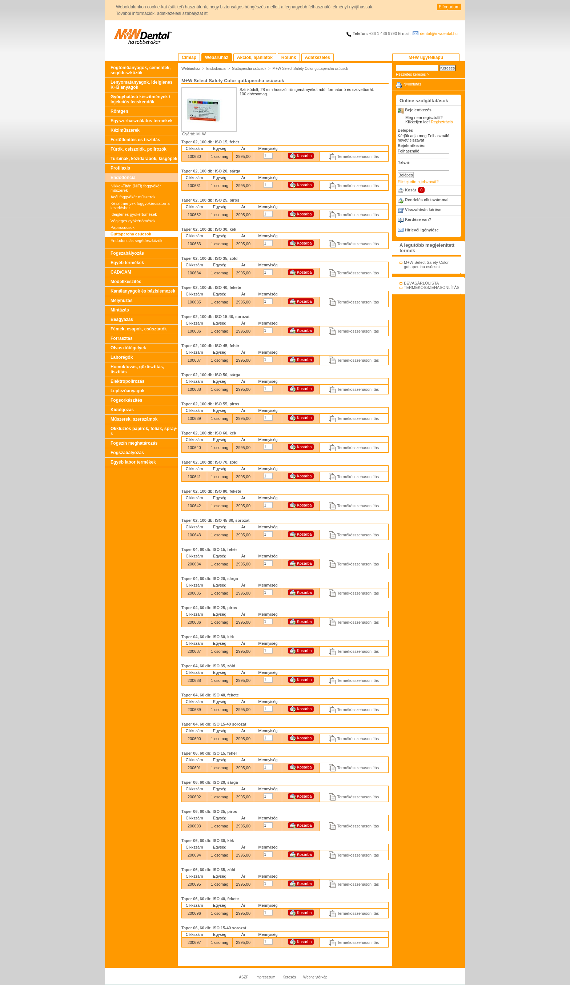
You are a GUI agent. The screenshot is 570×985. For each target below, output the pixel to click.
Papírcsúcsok (123, 227)
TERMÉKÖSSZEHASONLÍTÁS (431, 287)
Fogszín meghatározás (134, 443)
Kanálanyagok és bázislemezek (143, 291)
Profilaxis (120, 168)
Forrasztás (122, 338)
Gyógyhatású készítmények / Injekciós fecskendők (140, 99)
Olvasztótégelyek (128, 347)
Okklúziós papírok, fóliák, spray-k (144, 431)
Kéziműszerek (125, 130)
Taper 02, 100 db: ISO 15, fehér (210, 142)
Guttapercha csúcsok (131, 234)
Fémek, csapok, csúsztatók (139, 328)
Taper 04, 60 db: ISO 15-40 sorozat (213, 724)
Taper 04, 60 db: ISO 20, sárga (209, 578)
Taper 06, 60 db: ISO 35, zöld (208, 869)
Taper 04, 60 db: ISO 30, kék (207, 637)
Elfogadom (449, 6)
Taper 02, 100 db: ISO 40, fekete (211, 287)
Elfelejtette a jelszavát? (418, 181)
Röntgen (119, 111)
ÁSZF (243, 977)
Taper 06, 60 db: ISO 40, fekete (210, 899)
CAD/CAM (121, 272)
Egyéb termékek (127, 262)
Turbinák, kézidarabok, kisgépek (144, 158)
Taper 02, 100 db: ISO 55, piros (210, 404)
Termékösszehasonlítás (358, 156)
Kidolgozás (122, 409)
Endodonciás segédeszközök (136, 240)
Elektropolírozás (127, 381)
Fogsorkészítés (126, 400)
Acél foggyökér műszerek (133, 197)
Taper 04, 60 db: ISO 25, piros (209, 607)
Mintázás (120, 310)
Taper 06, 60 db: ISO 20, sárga (209, 782)
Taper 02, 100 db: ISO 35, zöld (209, 258)
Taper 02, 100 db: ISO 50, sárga (210, 375)
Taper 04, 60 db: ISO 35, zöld (208, 666)
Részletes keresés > (412, 74)
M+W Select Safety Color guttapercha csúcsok (310, 69)
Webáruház (190, 69)
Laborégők (122, 357)
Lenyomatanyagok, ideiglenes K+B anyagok (142, 85)
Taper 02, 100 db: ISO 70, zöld (209, 462)
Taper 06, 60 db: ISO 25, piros (209, 811)
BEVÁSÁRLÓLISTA (421, 283)
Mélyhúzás (122, 300)
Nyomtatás (412, 84)
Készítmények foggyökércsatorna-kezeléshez (141, 205)
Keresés (289, 977)
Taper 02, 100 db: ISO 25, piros (210, 200)
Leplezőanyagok (127, 390)
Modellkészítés (126, 281)
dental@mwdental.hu (439, 33)
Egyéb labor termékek (133, 462)
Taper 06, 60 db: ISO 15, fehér (209, 753)
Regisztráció (442, 122)
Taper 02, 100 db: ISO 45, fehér (210, 345)
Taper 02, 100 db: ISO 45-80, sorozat (215, 520)
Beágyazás (122, 319)
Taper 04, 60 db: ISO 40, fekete (210, 695)
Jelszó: (404, 162)
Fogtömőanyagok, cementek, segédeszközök (140, 70)
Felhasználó (408, 151)
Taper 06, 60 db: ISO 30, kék (207, 840)
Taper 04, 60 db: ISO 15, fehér (209, 549)
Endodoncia (123, 177)
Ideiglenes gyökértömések (134, 214)
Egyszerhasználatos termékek (142, 120)
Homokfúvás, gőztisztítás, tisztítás (137, 369)
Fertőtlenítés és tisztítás (135, 139)
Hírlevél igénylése (422, 230)
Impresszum (265, 977)
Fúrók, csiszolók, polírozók (138, 149)
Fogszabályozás (127, 253)
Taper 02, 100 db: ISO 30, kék (208, 229)
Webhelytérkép (315, 977)
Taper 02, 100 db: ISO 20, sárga (210, 171)
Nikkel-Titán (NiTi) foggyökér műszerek (136, 188)
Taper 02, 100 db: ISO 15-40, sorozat (215, 316)
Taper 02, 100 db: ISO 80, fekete (211, 491)
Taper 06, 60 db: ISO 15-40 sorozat (213, 928)
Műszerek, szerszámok (134, 419)
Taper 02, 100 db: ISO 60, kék (208, 433)
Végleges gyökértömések (133, 221)
